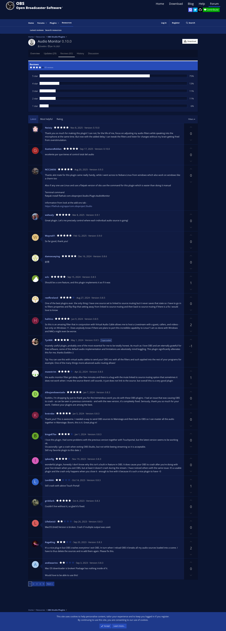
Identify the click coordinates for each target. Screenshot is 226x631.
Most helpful (46, 119)
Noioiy (48, 127)
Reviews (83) (66, 53)
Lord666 (49, 480)
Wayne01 (50, 235)
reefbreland (51, 297)
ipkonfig (49, 458)
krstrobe (49, 413)
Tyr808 (48, 340)
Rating (60, 119)
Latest (33, 119)
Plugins (53, 23)
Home (160, 4)
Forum (214, 4)
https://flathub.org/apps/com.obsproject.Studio (68, 206)
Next (49, 584)
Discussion (93, 53)
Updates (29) (50, 53)
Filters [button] (190, 119)
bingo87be (50, 434)
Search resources (53, 30)
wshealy (49, 214)
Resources (66, 22)
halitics (49, 318)
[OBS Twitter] (195, 10)
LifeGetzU (50, 521)
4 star (35, 83)
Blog (191, 4)
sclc (47, 276)
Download (176, 4)
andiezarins (51, 562)
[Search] (190, 22)
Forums (40, 23)
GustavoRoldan (53, 148)
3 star (35, 91)
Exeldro (43, 46)
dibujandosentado (55, 392)
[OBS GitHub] (200, 10)
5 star (35, 76)
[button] (46, 23)
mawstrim (50, 371)
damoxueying (52, 256)
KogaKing (50, 542)
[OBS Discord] (190, 10)
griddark (49, 500)
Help (202, 4)
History (80, 53)
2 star (35, 98)
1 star (35, 106)
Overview (35, 53)
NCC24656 (50, 169)
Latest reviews (37, 30)
